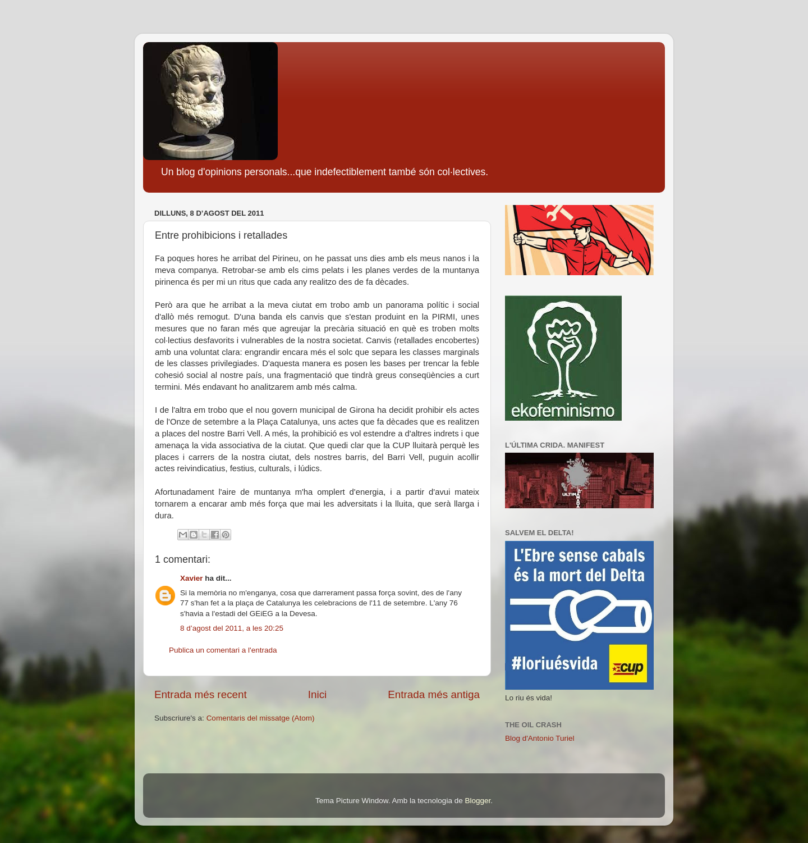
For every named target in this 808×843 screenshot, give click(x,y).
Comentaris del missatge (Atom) (260, 718)
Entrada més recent (200, 694)
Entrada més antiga (434, 694)
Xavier (191, 578)
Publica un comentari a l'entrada (223, 650)
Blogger (477, 800)
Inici (317, 694)
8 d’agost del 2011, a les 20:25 (231, 628)
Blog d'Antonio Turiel (539, 738)
